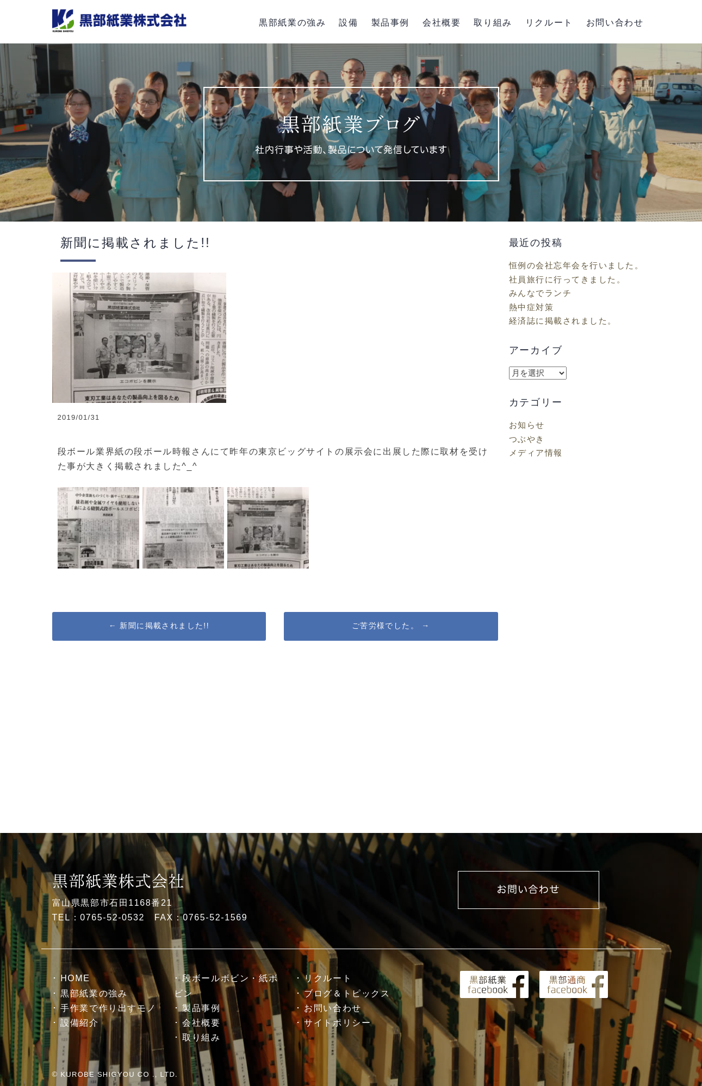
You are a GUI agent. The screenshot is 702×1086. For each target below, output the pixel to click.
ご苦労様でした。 (391, 625)
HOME (75, 978)
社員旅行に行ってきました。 (567, 279)
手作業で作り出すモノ (108, 1008)
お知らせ (527, 425)
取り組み (493, 22)
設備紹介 (79, 1022)
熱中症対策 (531, 307)
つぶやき (527, 439)
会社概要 (442, 22)
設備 (348, 22)
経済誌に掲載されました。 (563, 320)
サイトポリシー (337, 1022)
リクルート (549, 22)
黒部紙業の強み (292, 22)
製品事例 (390, 22)
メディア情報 (536, 452)
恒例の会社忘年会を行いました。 (576, 265)
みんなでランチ (540, 293)
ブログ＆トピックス (347, 993)
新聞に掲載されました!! (159, 625)
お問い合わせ (615, 22)
